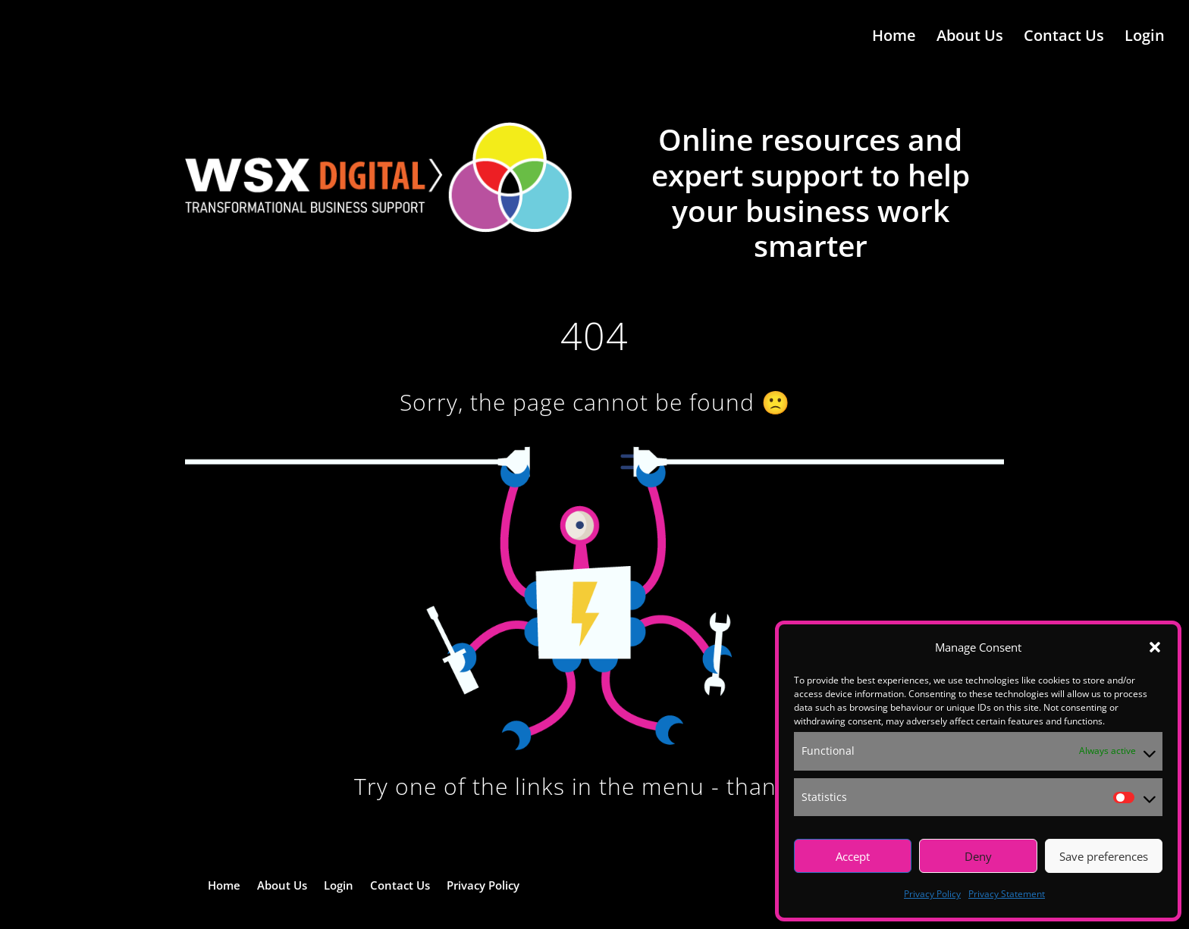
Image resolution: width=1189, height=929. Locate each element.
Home (894, 40)
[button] (1154, 647)
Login (1145, 40)
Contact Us (1064, 40)
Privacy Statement (1006, 893)
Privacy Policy (932, 893)
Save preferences (1103, 856)
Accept (853, 856)
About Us (969, 40)
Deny (978, 856)
